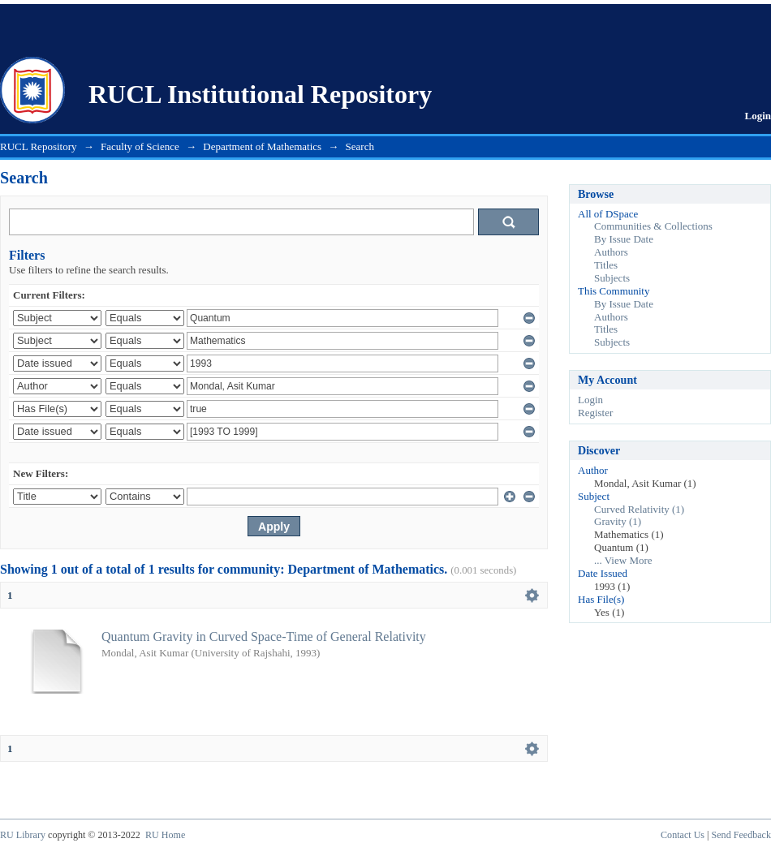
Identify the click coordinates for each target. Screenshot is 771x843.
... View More (623, 560)
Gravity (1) (617, 521)
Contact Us (682, 835)
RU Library (22, 835)
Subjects (612, 278)
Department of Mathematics (262, 146)
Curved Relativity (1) (639, 509)
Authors (611, 252)
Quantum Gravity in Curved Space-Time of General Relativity (263, 636)
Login (757, 116)
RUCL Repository (38, 146)
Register (595, 412)
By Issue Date (623, 239)
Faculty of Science (140, 146)
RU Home (165, 835)
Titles (606, 265)
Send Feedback (741, 835)
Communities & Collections (653, 226)
